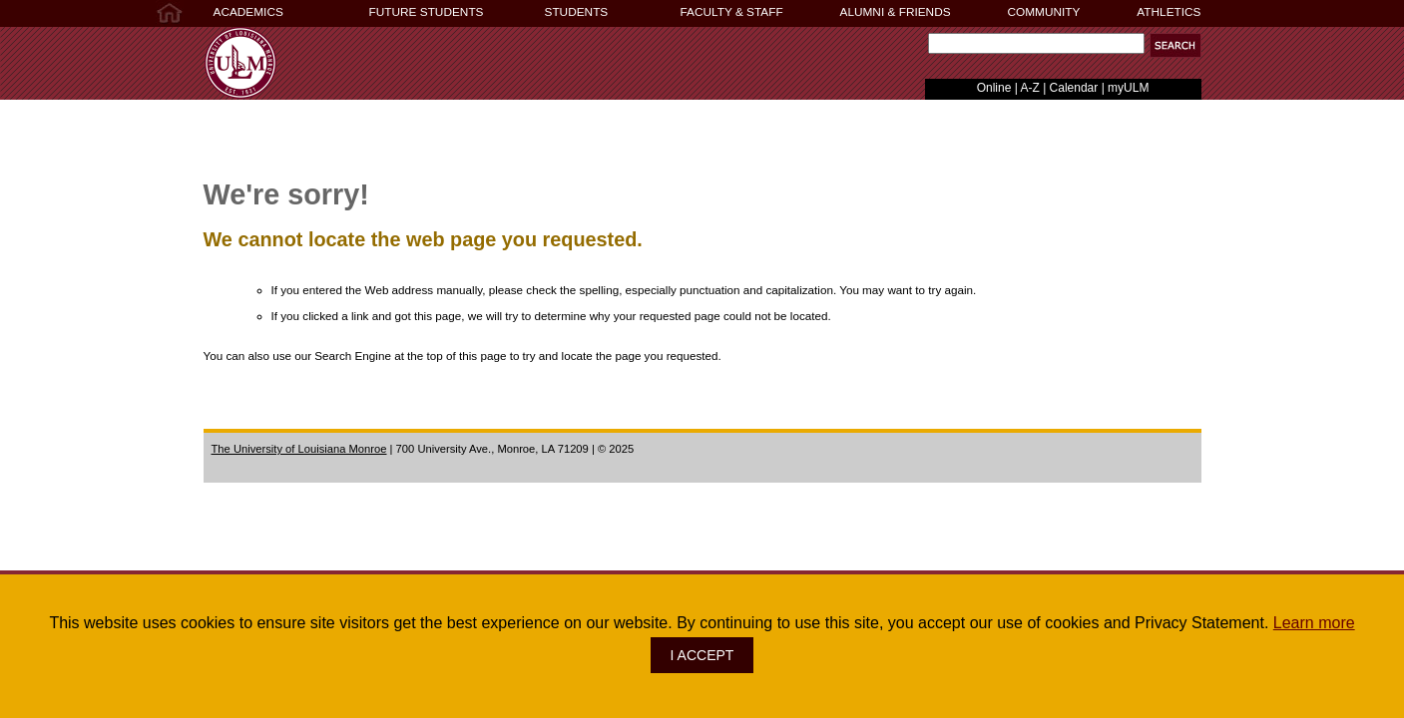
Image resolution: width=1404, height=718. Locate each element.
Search (924, 48)
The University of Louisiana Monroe (299, 449)
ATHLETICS (1168, 12)
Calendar (1074, 88)
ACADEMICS (248, 12)
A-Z (1029, 88)
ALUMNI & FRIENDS (895, 12)
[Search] (1036, 43)
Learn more (1314, 622)
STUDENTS (577, 12)
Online (994, 88)
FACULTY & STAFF (732, 12)
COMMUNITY (1044, 12)
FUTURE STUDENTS (426, 12)
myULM (1128, 88)
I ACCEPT (702, 655)
